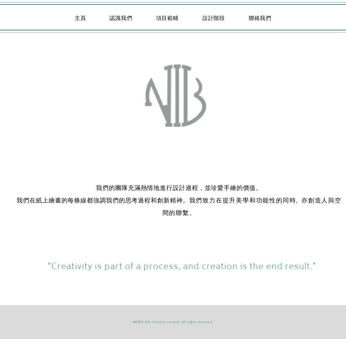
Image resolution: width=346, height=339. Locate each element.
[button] (167, 18)
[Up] (173, 106)
